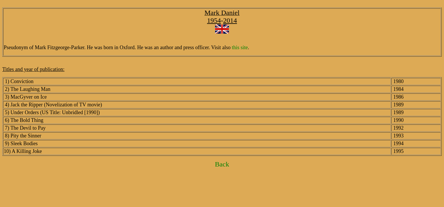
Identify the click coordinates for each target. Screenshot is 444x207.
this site (240, 47)
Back (222, 164)
